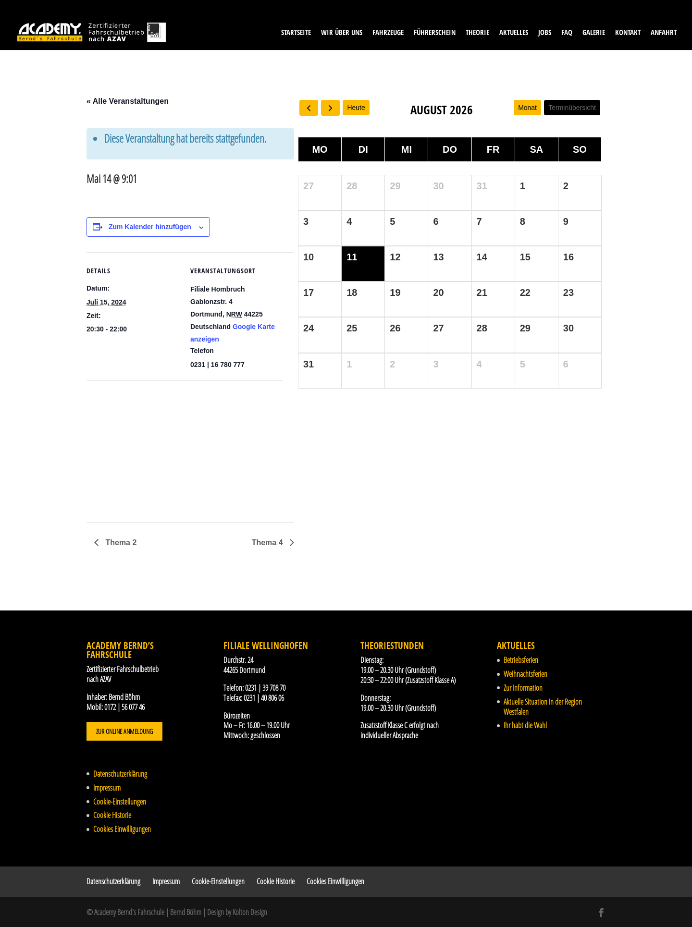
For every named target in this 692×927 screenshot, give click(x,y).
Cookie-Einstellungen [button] (119, 801)
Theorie (477, 33)
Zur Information (523, 688)
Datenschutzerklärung (120, 773)
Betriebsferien (521, 660)
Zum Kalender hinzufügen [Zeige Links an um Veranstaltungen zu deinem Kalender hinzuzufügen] (150, 227)
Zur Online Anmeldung (124, 731)
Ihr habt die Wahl (525, 725)
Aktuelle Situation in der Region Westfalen (543, 706)
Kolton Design (250, 912)
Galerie (593, 33)
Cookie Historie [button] (112, 815)
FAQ (566, 33)
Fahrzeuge (388, 33)
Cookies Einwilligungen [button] (122, 829)
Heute (356, 107)
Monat (527, 107)
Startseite (296, 33)
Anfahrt (664, 33)
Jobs (544, 33)
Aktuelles (513, 33)
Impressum (107, 787)
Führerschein (435, 33)
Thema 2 (119, 542)
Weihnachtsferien (525, 674)
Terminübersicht (572, 107)
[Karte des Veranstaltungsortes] (137, 447)
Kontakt (628, 33)
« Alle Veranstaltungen (127, 101)
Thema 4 (268, 542)
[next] (330, 108)
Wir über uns (341, 33)
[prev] (308, 108)
